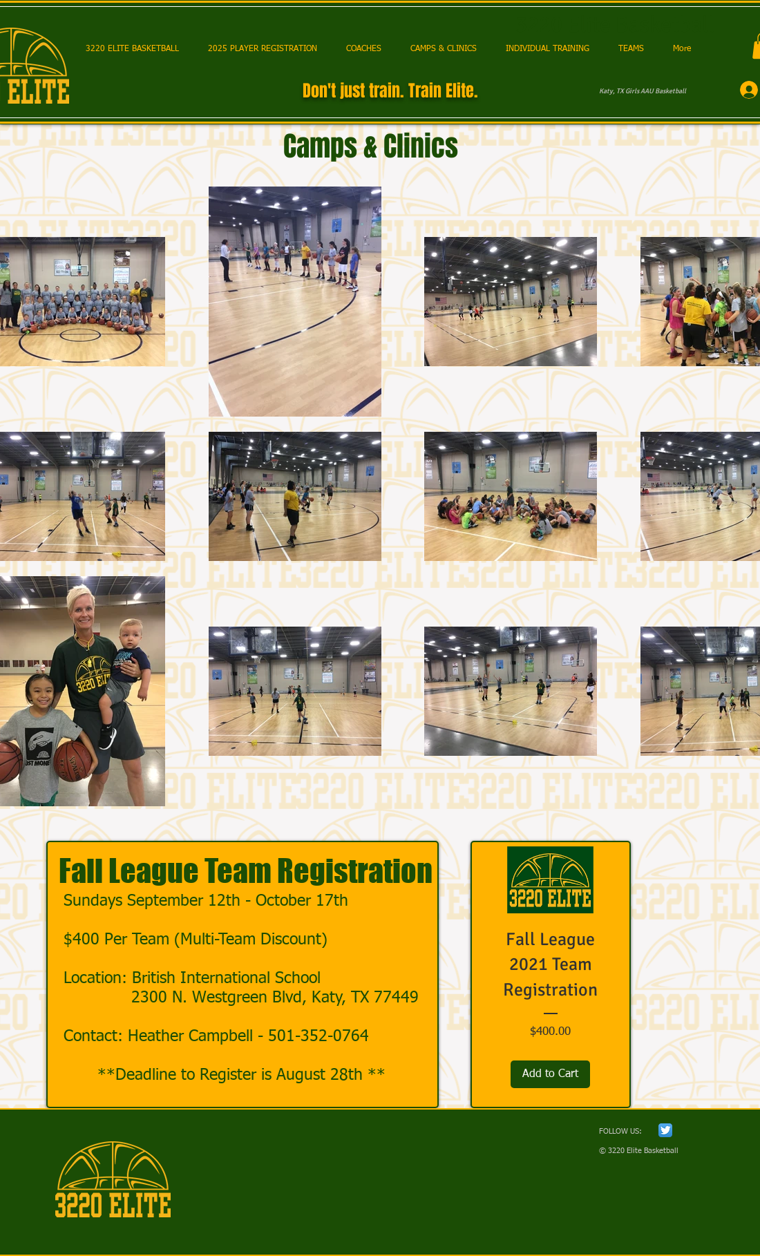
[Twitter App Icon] (665, 1130)
